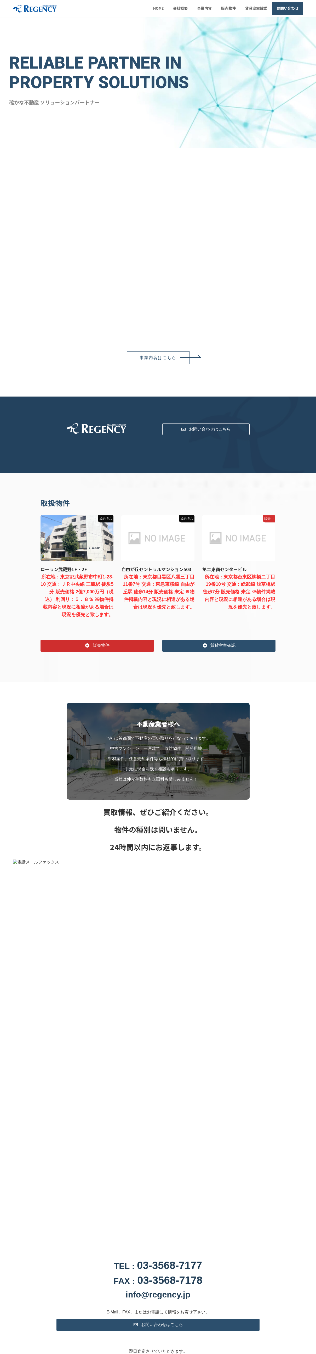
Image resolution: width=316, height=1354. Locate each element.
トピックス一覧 (147, 1131)
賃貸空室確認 (116, 1131)
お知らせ (60, 1068)
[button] (158, 357)
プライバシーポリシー (214, 1131)
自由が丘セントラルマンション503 (156, 569)
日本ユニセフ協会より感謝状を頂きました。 (112, 1068)
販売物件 (90, 1131)
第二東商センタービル (224, 569)
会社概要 (44, 1131)
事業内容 (67, 1131)
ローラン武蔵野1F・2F (64, 569)
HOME (22, 1131)
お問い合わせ (178, 1131)
